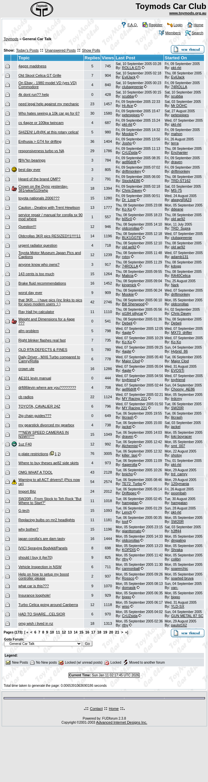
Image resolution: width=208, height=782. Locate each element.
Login (178, 25)
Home (198, 25)
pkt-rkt (176, 68)
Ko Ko (127, 209)
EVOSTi (177, 370)
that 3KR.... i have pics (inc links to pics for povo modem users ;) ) (50, 302)
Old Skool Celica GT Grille (39, 75)
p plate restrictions (33, 454)
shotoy (176, 455)
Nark (175, 285)
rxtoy (126, 257)
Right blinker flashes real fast (42, 340)
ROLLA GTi (131, 68)
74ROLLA (179, 87)
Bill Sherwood (133, 304)
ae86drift (129, 162)
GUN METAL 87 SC (187, 616)
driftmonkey (131, 171)
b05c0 (127, 219)
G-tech (23, 510)
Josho (127, 143)
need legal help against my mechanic (48, 104)
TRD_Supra (180, 228)
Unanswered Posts (60, 50)
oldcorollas (131, 228)
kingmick (129, 285)
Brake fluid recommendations (42, 283)
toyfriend (129, 380)
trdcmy (176, 399)
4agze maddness (32, 66)
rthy (125, 559)
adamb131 (179, 257)
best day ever (29, 170)
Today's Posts (27, 50)
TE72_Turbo (132, 484)
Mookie (128, 134)
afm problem (28, 331)
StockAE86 (131, 181)
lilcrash (127, 417)
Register (156, 25)
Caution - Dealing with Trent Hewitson (49, 207)
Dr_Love (129, 200)
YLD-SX (177, 606)
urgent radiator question (37, 245)
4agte (126, 332)
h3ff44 (176, 531)
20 (111, 632)
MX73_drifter (181, 332)
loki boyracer (181, 436)
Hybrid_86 (179, 351)
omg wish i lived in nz (35, 623)
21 (117, 632)
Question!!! (27, 227)
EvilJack (128, 77)
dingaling (178, 540)
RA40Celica (180, 276)
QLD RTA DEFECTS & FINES (42, 350)
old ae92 (178, 219)
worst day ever (30, 293)
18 (99, 632)
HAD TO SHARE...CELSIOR (41, 614)
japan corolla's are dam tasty (41, 539)
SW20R (177, 408)
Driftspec (129, 493)
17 (93, 632)
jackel (126, 427)
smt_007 (178, 446)
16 (87, 632)
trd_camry (179, 474)
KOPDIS (129, 550)
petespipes (131, 115)
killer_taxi (129, 455)
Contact (96, 709)
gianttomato (131, 531)
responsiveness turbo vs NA (41, 151)
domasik (129, 588)
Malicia (127, 276)
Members (173, 33)
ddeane (177, 209)
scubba (128, 96)
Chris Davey (132, 190)
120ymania (180, 484)
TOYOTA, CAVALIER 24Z (39, 406)
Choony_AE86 (183, 389)
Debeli (127, 323)
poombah (178, 493)
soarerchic (179, 568)
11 (58, 632)
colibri (176, 559)
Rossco (128, 578)
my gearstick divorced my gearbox (46, 425)
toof (125, 522)
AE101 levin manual (34, 378)
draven (176, 162)
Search (197, 33)
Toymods (11, 39)
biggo (126, 597)
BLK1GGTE (131, 238)
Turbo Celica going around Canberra (48, 605)
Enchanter (179, 153)
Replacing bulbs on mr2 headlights (46, 520)
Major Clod (131, 361)
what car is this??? (33, 586)
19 (105, 632)
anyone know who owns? (39, 264)
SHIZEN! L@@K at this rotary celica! (48, 132)
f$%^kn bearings (31, 160)
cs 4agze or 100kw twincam (41, 123)
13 (70, 632)
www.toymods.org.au (187, 13)
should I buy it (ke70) (35, 557)
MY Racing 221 (134, 399)
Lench (127, 512)
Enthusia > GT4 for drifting (40, 141)
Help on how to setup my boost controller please (43, 576)
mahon (176, 134)
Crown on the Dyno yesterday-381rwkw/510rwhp (43, 188)
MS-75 (176, 190)
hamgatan (130, 503)
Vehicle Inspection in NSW (40, 567)
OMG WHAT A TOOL (35, 472)
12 (64, 632)
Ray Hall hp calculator (36, 312)
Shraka (177, 550)
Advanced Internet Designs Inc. (121, 722)
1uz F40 (25, 444)
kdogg (176, 266)
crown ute (26, 369)
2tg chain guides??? (34, 416)
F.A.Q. (132, 25)
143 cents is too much (36, 274)
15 (81, 632)
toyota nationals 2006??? (39, 198)
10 (52, 632)
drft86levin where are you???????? (47, 387)
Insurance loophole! (34, 595)
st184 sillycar (132, 313)
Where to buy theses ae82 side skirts (48, 463)
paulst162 (179, 625)
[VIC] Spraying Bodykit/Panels (43, 548)
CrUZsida (129, 153)
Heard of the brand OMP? (39, 179)
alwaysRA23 (181, 200)
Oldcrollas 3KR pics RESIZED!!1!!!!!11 (49, 236)
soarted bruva (182, 578)
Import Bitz (27, 491)
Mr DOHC (179, 106)
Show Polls (91, 50)
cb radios (25, 397)
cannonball (131, 568)
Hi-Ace (127, 106)
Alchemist (130, 446)
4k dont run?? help (33, 95)
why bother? (28, 529)
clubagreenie (132, 87)
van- (174, 588)
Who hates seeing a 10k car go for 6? (49, 113)
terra (175, 143)
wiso (125, 606)
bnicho (127, 474)
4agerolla (129, 465)
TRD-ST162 (181, 181)
